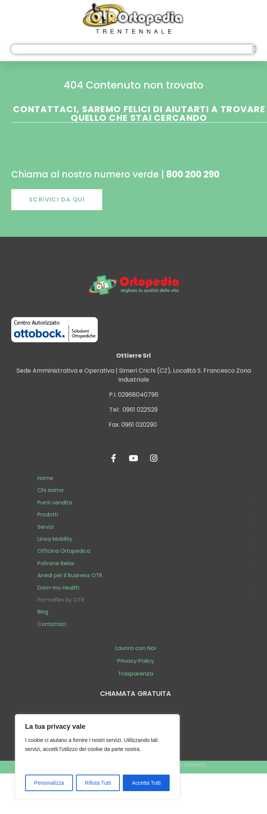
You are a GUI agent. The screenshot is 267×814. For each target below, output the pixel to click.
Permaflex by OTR (60, 599)
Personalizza (49, 783)
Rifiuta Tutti (98, 783)
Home (45, 478)
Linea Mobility (54, 539)
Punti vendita (54, 502)
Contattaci (51, 624)
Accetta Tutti (146, 783)
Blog (42, 611)
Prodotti (47, 514)
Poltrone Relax (55, 563)
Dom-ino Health (58, 587)
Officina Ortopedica (63, 551)
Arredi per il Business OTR (69, 575)
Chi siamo (50, 490)
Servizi (45, 527)
